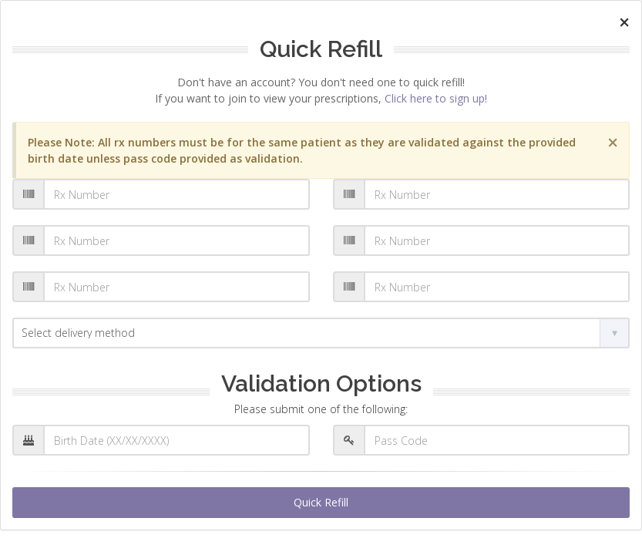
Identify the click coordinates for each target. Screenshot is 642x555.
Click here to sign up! (436, 98)
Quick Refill (321, 502)
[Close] (624, 22)
